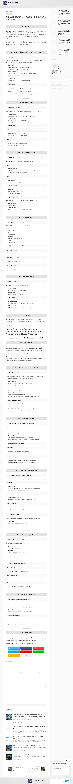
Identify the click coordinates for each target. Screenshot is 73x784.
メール (8, 692)
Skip (63, 781)
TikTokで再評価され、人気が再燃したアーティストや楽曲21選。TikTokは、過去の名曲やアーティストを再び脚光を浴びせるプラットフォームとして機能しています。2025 (29, 715)
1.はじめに (8, 7)
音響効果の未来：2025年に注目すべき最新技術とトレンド (26, 745)
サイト (8, 698)
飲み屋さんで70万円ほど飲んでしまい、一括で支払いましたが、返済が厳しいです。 (64, 50)
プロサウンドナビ (13, 3)
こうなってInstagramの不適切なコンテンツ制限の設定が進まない (64, 31)
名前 (8, 687)
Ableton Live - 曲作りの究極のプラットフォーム (24, 754)
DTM (8, 660)
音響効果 (11, 660)
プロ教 (18, 7)
